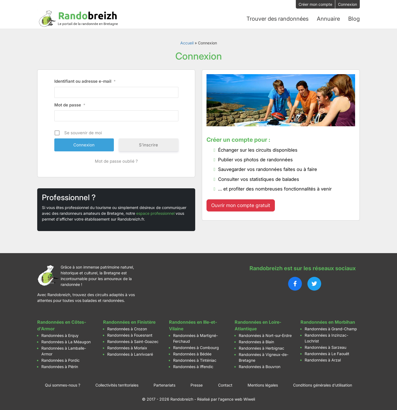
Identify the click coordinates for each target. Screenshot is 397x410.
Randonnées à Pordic (60, 360)
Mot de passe (69, 105)
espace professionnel (155, 213)
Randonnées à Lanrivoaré (130, 354)
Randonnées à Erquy (60, 335)
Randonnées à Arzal (323, 359)
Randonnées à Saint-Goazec (133, 341)
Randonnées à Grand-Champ (331, 328)
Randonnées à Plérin (59, 366)
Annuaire (328, 18)
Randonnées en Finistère (129, 322)
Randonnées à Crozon (127, 328)
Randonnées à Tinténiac (194, 360)
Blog (354, 18)
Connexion (347, 4)
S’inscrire (148, 144)
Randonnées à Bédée (192, 353)
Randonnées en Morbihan (328, 322)
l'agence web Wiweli (236, 398)
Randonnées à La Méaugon (66, 341)
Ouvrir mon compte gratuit (240, 205)
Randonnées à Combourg (196, 347)
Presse (197, 384)
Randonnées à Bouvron (259, 366)
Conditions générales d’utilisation (322, 384)
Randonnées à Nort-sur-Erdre (265, 335)
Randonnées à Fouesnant (129, 335)
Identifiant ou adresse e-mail (85, 81)
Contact (225, 384)
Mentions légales (263, 384)
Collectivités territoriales (116, 384)
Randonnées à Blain (256, 341)
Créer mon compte (315, 4)
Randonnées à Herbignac (261, 347)
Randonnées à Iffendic (193, 366)
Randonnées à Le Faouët (327, 353)
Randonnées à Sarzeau (325, 347)
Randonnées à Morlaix (127, 347)
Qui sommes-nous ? (62, 384)
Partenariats (164, 384)
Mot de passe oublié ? (116, 161)
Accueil (187, 42)
